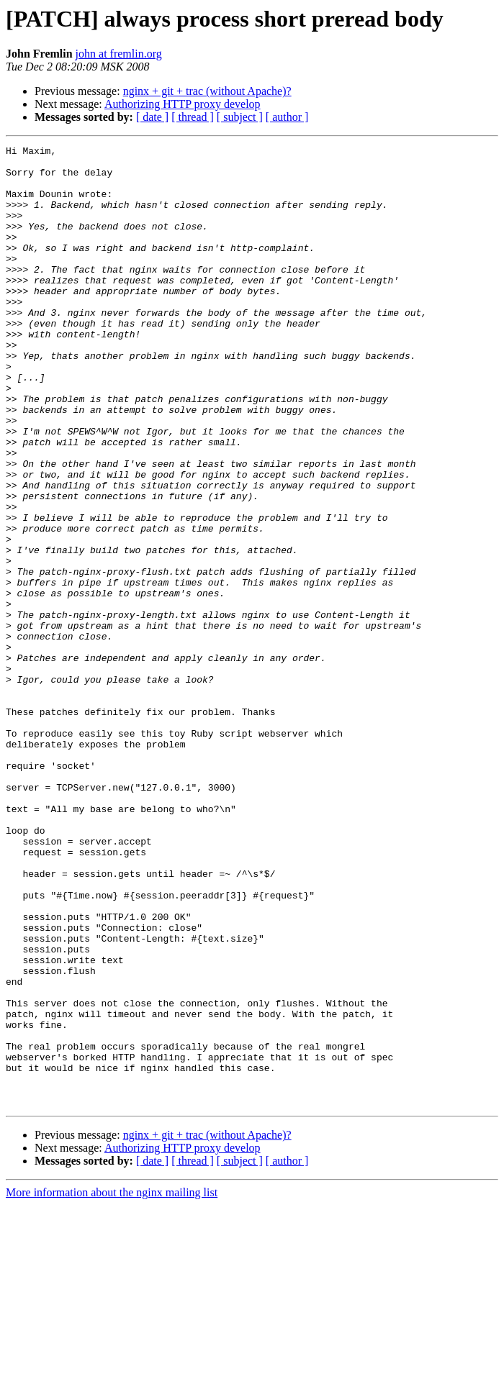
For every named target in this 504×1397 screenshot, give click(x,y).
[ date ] (152, 117)
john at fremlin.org (119, 53)
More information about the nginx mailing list (111, 1384)
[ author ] (287, 117)
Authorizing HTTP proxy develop (182, 104)
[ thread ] (192, 117)
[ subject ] (240, 117)
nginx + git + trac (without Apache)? (207, 91)
